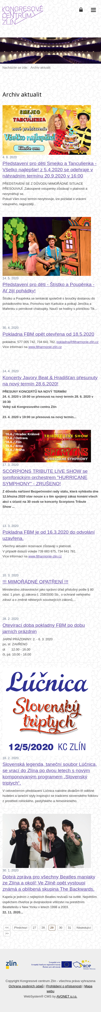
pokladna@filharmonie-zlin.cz (77, 342)
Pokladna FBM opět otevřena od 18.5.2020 (48, 334)
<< (7, 927)
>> (7, 933)
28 (43, 927)
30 (60, 927)
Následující (84, 927)
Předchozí (20, 927)
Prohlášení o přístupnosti (64, 986)
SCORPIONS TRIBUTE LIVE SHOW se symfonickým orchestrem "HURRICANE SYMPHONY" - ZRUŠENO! (45, 477)
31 (69, 927)
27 (34, 927)
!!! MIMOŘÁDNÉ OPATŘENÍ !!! (35, 581)
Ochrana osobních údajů (26, 986)
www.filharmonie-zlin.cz (45, 347)
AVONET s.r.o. (66, 996)
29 (52, 927)
